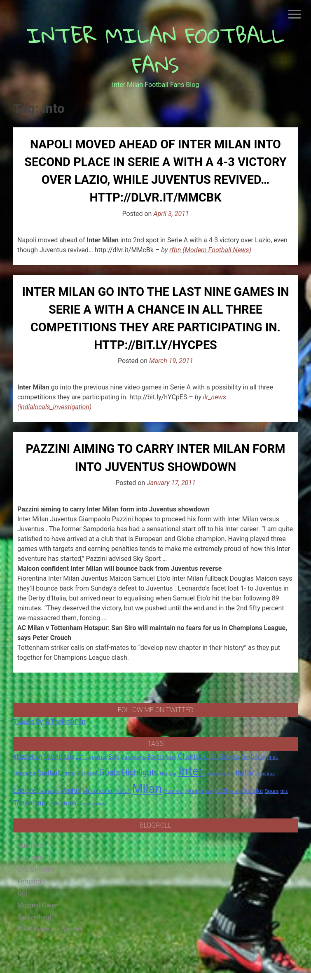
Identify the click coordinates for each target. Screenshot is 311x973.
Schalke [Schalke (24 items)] (253, 791)
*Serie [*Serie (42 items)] (53, 756)
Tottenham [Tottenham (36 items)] (29, 803)
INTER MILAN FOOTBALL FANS (156, 50)
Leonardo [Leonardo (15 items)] (48, 791)
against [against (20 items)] (98, 757)
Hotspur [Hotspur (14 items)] (168, 773)
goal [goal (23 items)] (92, 773)
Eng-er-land (33, 857)
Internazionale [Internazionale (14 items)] (219, 773)
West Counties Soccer (49, 929)
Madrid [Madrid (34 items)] (70, 791)
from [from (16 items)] (69, 773)
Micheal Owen (37, 905)
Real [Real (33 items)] (221, 791)
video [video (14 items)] (86, 804)
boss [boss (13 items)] (171, 757)
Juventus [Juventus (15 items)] (265, 773)
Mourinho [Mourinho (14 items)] (174, 791)
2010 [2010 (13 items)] (69, 757)
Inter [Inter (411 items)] (190, 771)
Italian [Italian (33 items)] (244, 773)
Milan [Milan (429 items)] (147, 789)
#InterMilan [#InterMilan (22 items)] (27, 756)
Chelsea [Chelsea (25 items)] (228, 756)
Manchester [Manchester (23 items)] (97, 791)
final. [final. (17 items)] (272, 757)
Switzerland (34, 917)
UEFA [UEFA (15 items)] (53, 804)
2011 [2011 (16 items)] (81, 757)
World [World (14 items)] (99, 804)
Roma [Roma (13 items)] (235, 791)
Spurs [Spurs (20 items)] (272, 791)
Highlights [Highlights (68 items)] (140, 772)
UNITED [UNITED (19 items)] (69, 803)
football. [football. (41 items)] (50, 773)
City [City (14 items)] (245, 757)
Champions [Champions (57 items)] (197, 756)
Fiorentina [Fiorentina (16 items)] (24, 773)
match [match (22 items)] (123, 791)
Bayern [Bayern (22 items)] (156, 756)
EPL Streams (36, 869)
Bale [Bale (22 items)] (113, 756)
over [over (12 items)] (209, 791)
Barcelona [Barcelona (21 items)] (133, 756)
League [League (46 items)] (25, 790)
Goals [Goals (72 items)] (109, 772)
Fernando (31, 881)
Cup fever (31, 845)
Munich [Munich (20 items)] (194, 791)
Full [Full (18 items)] (81, 773)
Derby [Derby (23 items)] (258, 756)
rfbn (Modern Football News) (210, 250)
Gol (22, 893)
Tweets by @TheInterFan (49, 722)
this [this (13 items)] (284, 791)
